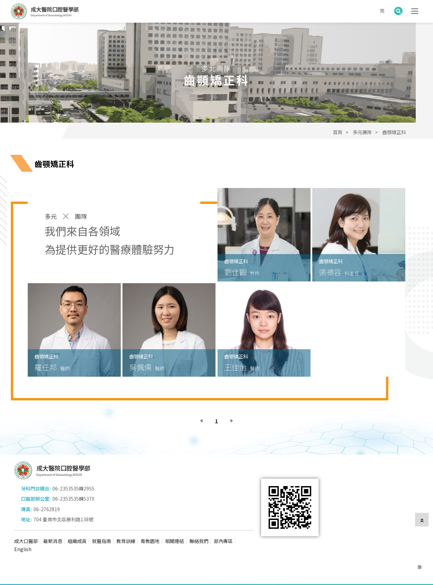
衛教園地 (150, 520)
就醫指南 (101, 520)
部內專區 (223, 520)
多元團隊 (362, 132)
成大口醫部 (26, 520)
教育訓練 (125, 520)
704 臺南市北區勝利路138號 (180, 498)
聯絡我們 (198, 520)
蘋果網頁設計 (117, 570)
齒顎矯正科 (394, 132)
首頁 (337, 132)
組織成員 (77, 520)
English (22, 528)
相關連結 (174, 520)
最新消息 (52, 520)
